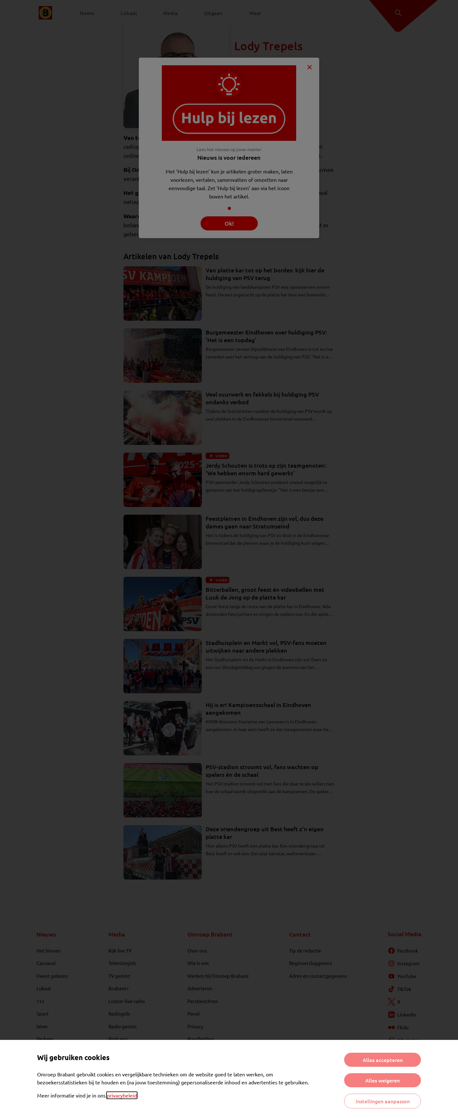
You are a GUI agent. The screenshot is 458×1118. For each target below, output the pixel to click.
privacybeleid (122, 1095)
